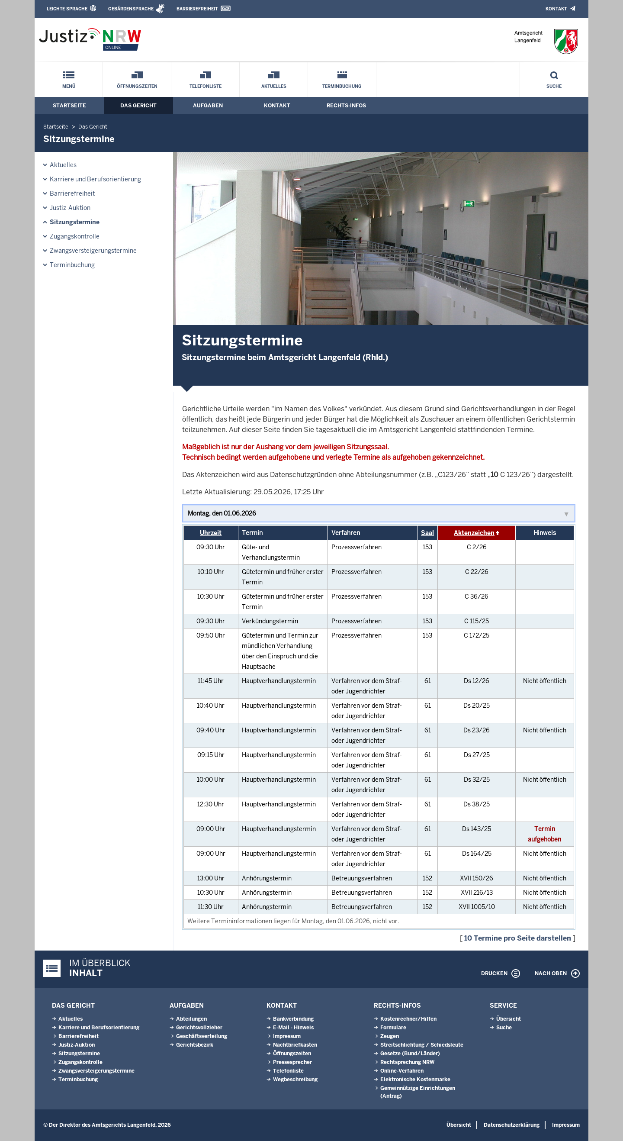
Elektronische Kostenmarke (415, 1079)
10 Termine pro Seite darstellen (517, 938)
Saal (427, 533)
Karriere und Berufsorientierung (95, 179)
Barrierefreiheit (197, 9)
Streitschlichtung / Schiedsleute (421, 1044)
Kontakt (556, 9)
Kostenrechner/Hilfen (408, 1018)
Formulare (393, 1027)
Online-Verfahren (402, 1070)
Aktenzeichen (474, 533)
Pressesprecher (292, 1062)
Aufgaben (208, 105)
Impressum (287, 1036)
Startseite (69, 105)
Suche (554, 86)
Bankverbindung (293, 1018)
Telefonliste (205, 86)
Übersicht (508, 1018)
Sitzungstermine (75, 222)
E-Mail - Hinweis (293, 1027)
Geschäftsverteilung (201, 1036)
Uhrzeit (211, 533)
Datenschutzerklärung (512, 1125)
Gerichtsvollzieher (199, 1027)
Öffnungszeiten (137, 86)
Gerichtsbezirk (194, 1044)
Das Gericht (138, 105)
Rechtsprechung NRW (407, 1062)
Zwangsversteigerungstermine (93, 251)
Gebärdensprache (131, 9)
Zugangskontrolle (75, 236)
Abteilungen (191, 1018)
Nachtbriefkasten (295, 1044)
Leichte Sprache (67, 9)
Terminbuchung (342, 86)
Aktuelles (273, 86)
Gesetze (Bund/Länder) (410, 1053)
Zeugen (389, 1036)
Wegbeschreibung (295, 1079)
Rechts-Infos (346, 105)
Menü (68, 86)
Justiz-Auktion (70, 208)
